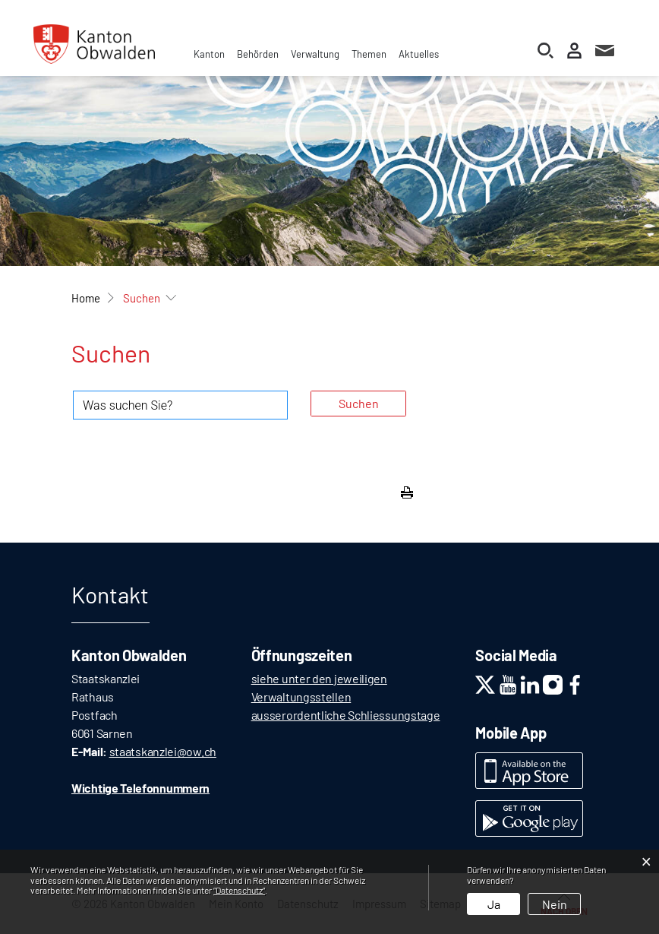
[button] (141, 298)
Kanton (209, 54)
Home (85, 298)
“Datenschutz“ (239, 890)
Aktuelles (419, 54)
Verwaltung (315, 54)
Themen (369, 54)
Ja (493, 904)
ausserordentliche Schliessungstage (345, 715)
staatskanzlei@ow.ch (162, 751)
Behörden (258, 54)
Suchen (359, 403)
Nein (554, 904)
